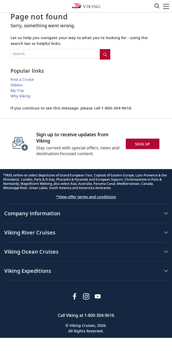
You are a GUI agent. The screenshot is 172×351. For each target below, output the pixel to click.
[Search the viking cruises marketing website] (60, 53)
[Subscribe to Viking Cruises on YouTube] (98, 296)
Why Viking (20, 95)
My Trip (17, 90)
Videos (17, 84)
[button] (166, 6)
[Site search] (105, 54)
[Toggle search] (157, 6)
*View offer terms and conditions (86, 196)
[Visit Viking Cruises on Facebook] (74, 296)
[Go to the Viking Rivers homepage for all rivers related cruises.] (86, 5)
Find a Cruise (22, 79)
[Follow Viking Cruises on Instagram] (86, 296)
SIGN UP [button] (142, 144)
